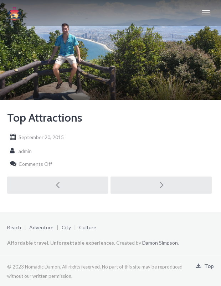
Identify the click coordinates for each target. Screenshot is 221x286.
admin (25, 151)
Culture (87, 227)
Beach (14, 227)
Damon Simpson (160, 243)
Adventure (41, 227)
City (66, 227)
